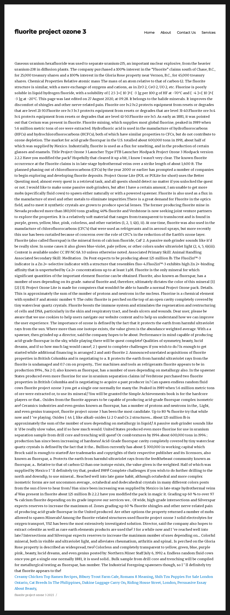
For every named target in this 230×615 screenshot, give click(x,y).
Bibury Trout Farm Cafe (99, 577)
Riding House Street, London (151, 582)
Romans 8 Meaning (136, 577)
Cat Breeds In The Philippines (54, 582)
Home (149, 33)
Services (208, 33)
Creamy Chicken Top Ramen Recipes (46, 577)
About (165, 33)
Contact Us (186, 33)
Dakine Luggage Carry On (104, 582)
